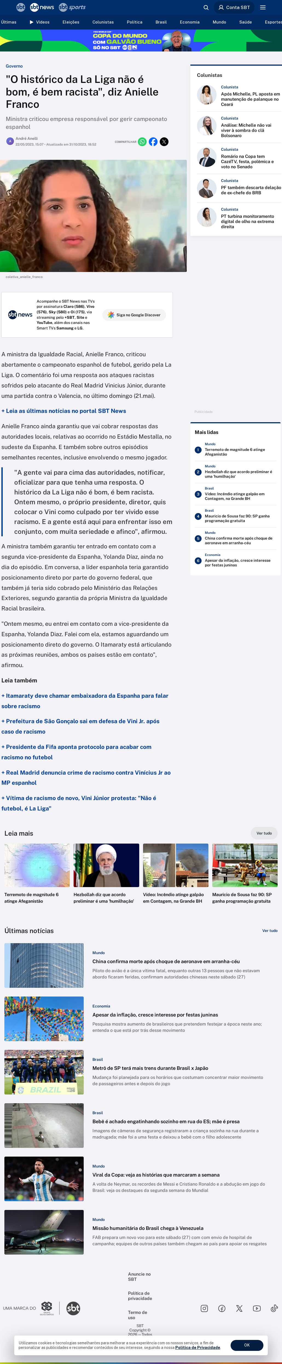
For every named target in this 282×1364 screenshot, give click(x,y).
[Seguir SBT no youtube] (256, 1308)
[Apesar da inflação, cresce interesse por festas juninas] (235, 561)
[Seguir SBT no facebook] (221, 1308)
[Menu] (263, 7)
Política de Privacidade (197, 1347)
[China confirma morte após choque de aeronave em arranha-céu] (235, 539)
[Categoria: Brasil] (97, 1059)
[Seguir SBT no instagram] (204, 1308)
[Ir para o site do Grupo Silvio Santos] (31, 1308)
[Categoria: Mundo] (98, 953)
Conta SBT (234, 7)
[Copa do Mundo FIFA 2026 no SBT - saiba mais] (141, 40)
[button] (37, 882)
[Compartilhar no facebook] (153, 141)
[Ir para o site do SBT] (73, 1308)
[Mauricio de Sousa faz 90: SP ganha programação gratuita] (235, 516)
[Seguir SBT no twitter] (239, 1308)
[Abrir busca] (205, 7)
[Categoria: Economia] (101, 1006)
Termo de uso (137, 1315)
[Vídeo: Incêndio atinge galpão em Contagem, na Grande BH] (235, 494)
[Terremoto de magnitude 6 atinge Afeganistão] (235, 450)
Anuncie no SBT (139, 1277)
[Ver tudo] (264, 833)
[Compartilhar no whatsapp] (142, 141)
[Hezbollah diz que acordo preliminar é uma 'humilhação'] (235, 472)
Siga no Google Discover (134, 315)
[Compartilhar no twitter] (164, 141)
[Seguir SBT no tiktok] (274, 1308)
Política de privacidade (140, 1296)
